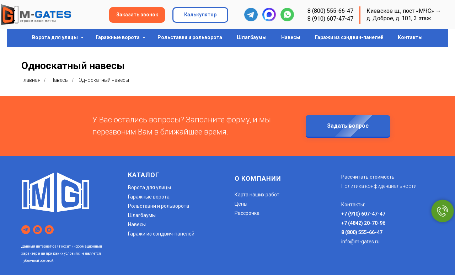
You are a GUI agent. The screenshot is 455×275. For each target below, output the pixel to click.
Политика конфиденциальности (379, 186)
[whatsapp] (37, 229)
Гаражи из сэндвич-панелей (349, 37)
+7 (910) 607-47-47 (363, 214)
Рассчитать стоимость (368, 177)
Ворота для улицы (55, 37)
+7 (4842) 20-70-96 (363, 223)
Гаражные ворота (118, 37)
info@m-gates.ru (360, 241)
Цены (241, 204)
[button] (137, 15)
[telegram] (25, 229)
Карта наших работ (257, 194)
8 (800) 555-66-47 (330, 10)
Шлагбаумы (252, 37)
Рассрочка (247, 213)
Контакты (410, 37)
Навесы (290, 37)
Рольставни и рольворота (189, 37)
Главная (31, 80)
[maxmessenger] (49, 229)
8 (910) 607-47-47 (330, 18)
